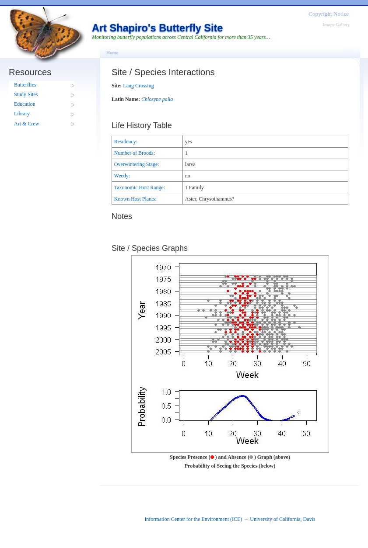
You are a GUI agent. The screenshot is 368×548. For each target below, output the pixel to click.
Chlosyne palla (157, 99)
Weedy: (122, 176)
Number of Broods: (134, 153)
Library (22, 114)
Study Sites (26, 94)
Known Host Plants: (135, 199)
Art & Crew (26, 124)
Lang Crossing (138, 86)
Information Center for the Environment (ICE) (193, 519)
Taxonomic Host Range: (139, 187)
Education (24, 104)
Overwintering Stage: (136, 164)
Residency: (125, 142)
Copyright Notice (328, 13)
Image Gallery (336, 24)
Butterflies (25, 85)
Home (112, 52)
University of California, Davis (282, 519)
